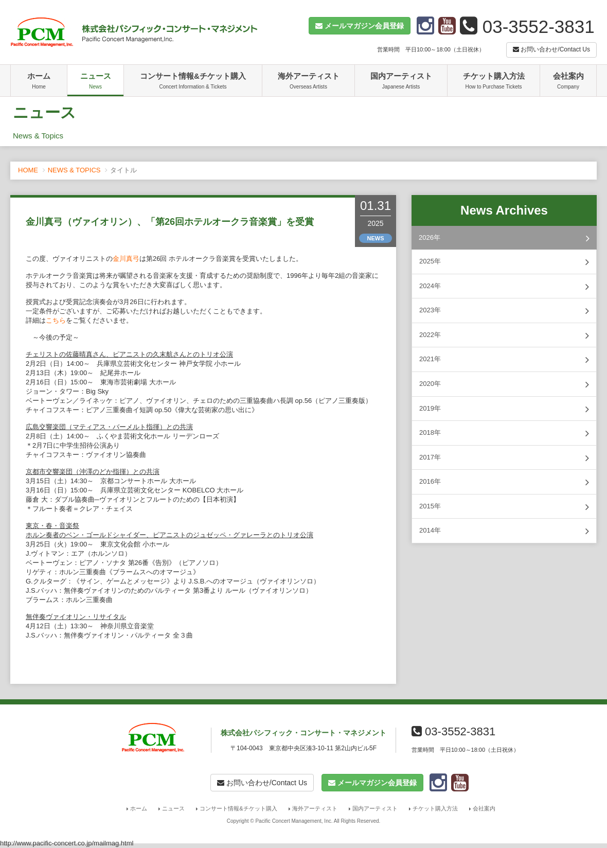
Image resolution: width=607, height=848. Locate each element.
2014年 (504, 531)
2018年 (504, 433)
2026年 (504, 238)
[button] (359, 25)
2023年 (504, 311)
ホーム (39, 82)
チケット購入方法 (494, 82)
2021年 (504, 360)
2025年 (504, 262)
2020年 (504, 384)
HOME (28, 170)
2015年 (504, 507)
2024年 (504, 286)
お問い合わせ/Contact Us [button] (551, 49)
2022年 (504, 335)
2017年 (504, 458)
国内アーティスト (401, 82)
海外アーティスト (308, 82)
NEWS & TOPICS (74, 170)
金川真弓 (126, 258)
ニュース (95, 82)
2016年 (504, 482)
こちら (56, 320)
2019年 (504, 409)
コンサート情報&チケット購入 (193, 82)
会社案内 (568, 82)
